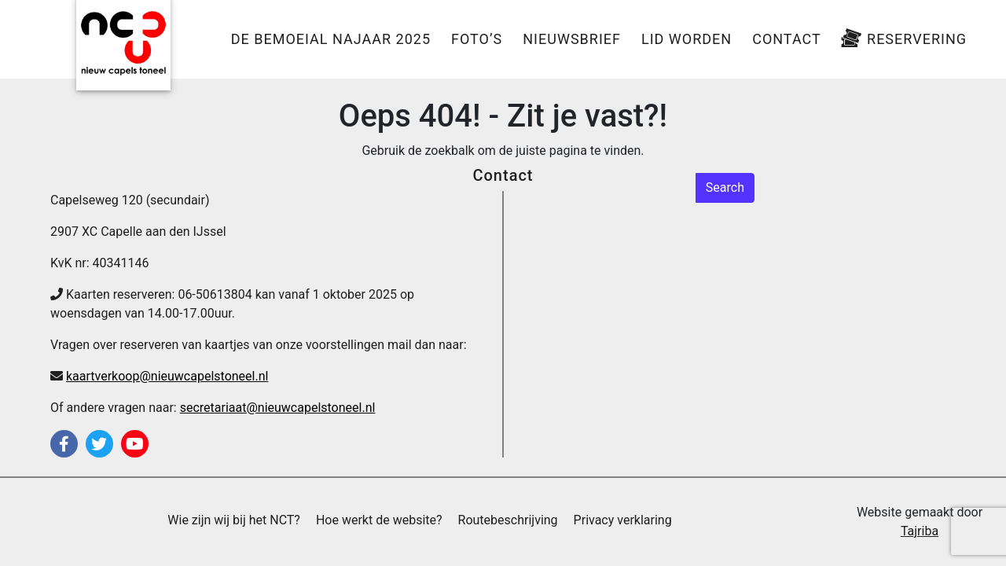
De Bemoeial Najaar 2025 (331, 39)
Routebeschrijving (508, 520)
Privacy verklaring (623, 520)
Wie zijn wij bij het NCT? (233, 520)
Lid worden (686, 39)
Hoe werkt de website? (379, 520)
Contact (786, 39)
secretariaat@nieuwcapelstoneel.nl (278, 407)
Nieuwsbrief (572, 39)
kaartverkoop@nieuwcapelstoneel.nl (167, 376)
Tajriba (919, 531)
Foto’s (476, 39)
